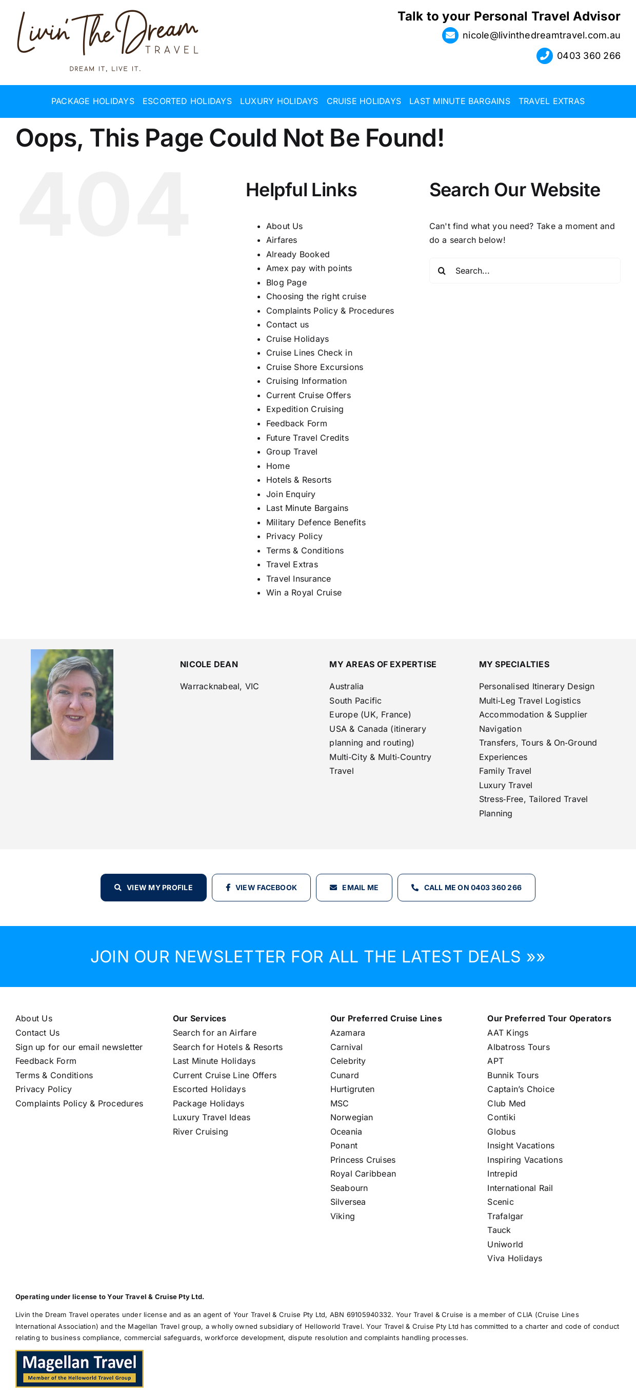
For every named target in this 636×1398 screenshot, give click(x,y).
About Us (284, 226)
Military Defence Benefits (316, 522)
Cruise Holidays (297, 339)
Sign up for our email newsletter (79, 1047)
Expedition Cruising (305, 409)
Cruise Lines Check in (309, 352)
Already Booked (298, 254)
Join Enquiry (291, 494)
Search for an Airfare (214, 1032)
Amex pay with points (309, 268)
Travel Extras (292, 564)
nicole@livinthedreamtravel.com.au (542, 35)
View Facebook (266, 887)
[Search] (442, 270)
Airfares (281, 240)
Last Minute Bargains (307, 508)
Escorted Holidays (209, 1089)
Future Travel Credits (307, 438)
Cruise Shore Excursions (315, 367)
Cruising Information (306, 381)
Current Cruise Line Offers (224, 1075)
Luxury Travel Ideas (212, 1117)
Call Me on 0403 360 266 (473, 887)
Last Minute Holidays (214, 1061)
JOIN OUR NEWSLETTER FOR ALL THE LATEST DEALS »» (318, 957)
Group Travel (292, 451)
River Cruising (200, 1131)
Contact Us (37, 1032)
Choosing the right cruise (316, 296)
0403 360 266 (589, 55)
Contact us (287, 324)
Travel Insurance (298, 578)
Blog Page (286, 282)
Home (278, 466)
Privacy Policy (294, 536)
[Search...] (525, 270)
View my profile (160, 887)
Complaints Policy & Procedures (330, 310)
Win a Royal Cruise (304, 592)
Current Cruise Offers (308, 395)
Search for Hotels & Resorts (228, 1047)
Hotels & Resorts (299, 480)
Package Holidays (209, 1103)
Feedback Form (296, 423)
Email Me (360, 887)
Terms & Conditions (305, 550)
